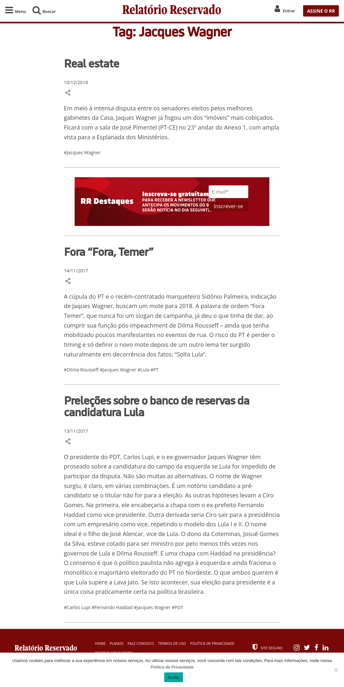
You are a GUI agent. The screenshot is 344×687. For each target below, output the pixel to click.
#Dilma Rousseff (82, 370)
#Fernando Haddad (113, 607)
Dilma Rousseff (197, 325)
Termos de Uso (172, 643)
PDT (114, 457)
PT (101, 296)
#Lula (144, 370)
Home (100, 643)
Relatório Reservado (171, 10)
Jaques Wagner (136, 117)
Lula (197, 354)
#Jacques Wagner (82, 152)
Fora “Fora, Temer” (108, 251)
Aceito (173, 677)
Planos (116, 643)
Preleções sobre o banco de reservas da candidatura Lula (156, 406)
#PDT (177, 607)
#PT (155, 370)
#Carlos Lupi (78, 607)
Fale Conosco (141, 643)
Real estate (91, 63)
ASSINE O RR (321, 11)
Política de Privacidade (212, 643)
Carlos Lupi (138, 457)
